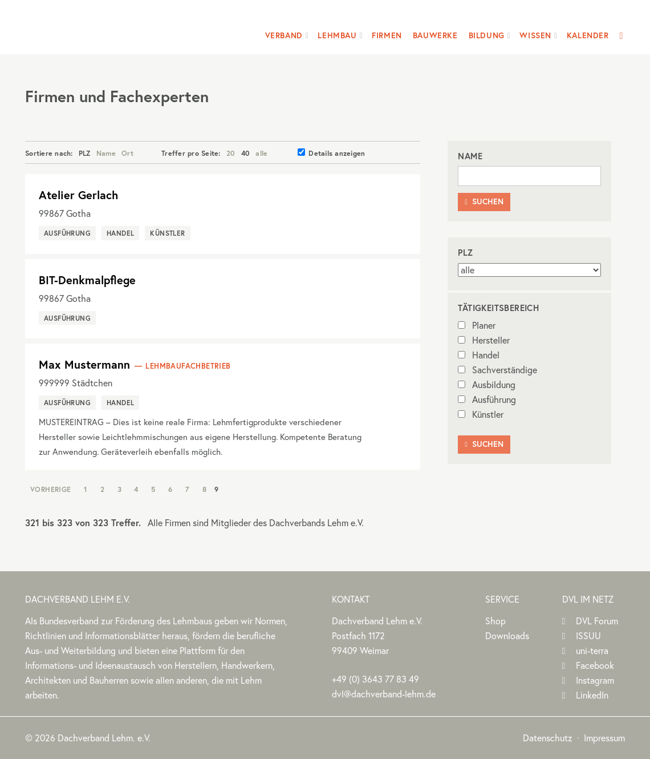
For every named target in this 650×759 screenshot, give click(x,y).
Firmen (387, 35)
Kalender (588, 35)
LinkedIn (592, 695)
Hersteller (484, 340)
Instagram (595, 680)
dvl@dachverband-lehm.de (384, 694)
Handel (478, 355)
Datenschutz (547, 738)
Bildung (487, 35)
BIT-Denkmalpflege (87, 280)
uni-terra (592, 650)
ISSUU (588, 635)
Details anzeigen (331, 153)
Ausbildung (486, 384)
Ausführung (487, 399)
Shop (495, 621)
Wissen (535, 35)
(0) (375, 679)
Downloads (507, 635)
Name (106, 153)
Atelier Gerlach (78, 195)
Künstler (480, 414)
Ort (127, 153)
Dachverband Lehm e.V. (98, 25)
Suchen (484, 201)
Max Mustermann (84, 364)
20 (230, 153)
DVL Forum (597, 621)
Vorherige (50, 489)
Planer (476, 325)
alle (261, 153)
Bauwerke (435, 35)
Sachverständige (497, 370)
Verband (284, 35)
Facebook (595, 665)
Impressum (604, 738)
